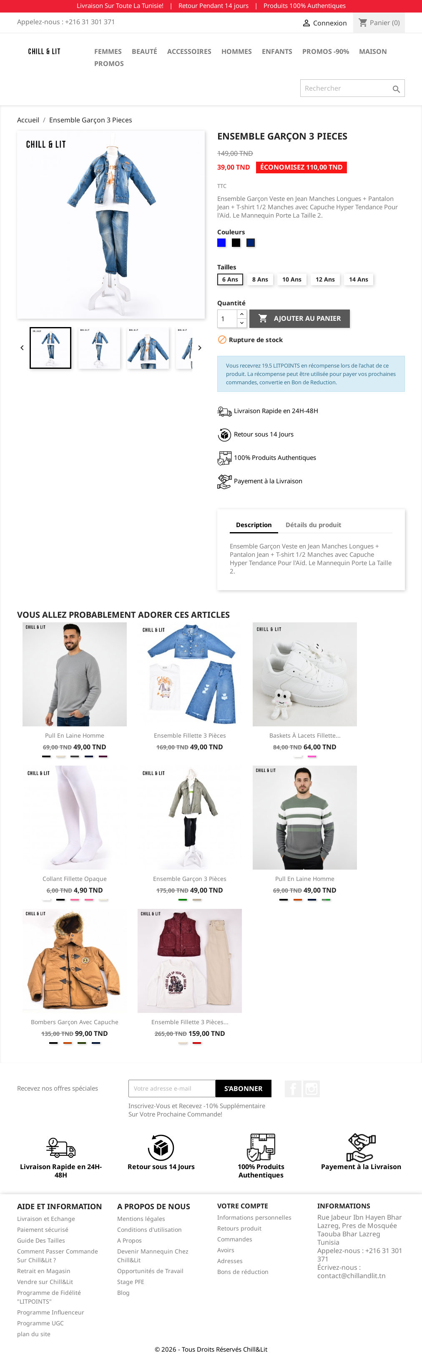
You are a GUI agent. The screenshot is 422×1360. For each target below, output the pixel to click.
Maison (373, 51)
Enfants (277, 51)
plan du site (33, 1334)
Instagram (311, 1089)
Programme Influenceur (50, 1312)
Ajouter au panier (299, 318)
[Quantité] (227, 319)
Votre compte (242, 1205)
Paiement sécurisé (42, 1229)
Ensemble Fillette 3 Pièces (190, 735)
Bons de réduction (243, 1272)
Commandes (234, 1239)
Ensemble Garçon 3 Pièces (189, 879)
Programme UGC (40, 1323)
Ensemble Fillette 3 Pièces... (190, 1022)
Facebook (293, 1089)
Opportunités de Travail (150, 1271)
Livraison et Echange (46, 1219)
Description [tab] (254, 524)
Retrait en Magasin (43, 1271)
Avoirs (225, 1250)
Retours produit (239, 1228)
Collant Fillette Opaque (75, 879)
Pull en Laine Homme (74, 735)
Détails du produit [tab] (314, 524)
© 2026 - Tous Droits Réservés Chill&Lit (211, 1349)
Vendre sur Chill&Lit (45, 1282)
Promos (109, 63)
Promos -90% (325, 51)
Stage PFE (130, 1282)
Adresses (230, 1261)
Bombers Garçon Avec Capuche (74, 1022)
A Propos (129, 1240)
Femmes (108, 51)
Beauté (144, 51)
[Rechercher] (352, 88)
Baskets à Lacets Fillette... (305, 735)
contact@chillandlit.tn (351, 1275)
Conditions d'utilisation (149, 1229)
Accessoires (189, 51)
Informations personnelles (254, 1217)
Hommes (236, 51)
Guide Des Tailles (41, 1240)
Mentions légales (141, 1219)
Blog (123, 1293)
